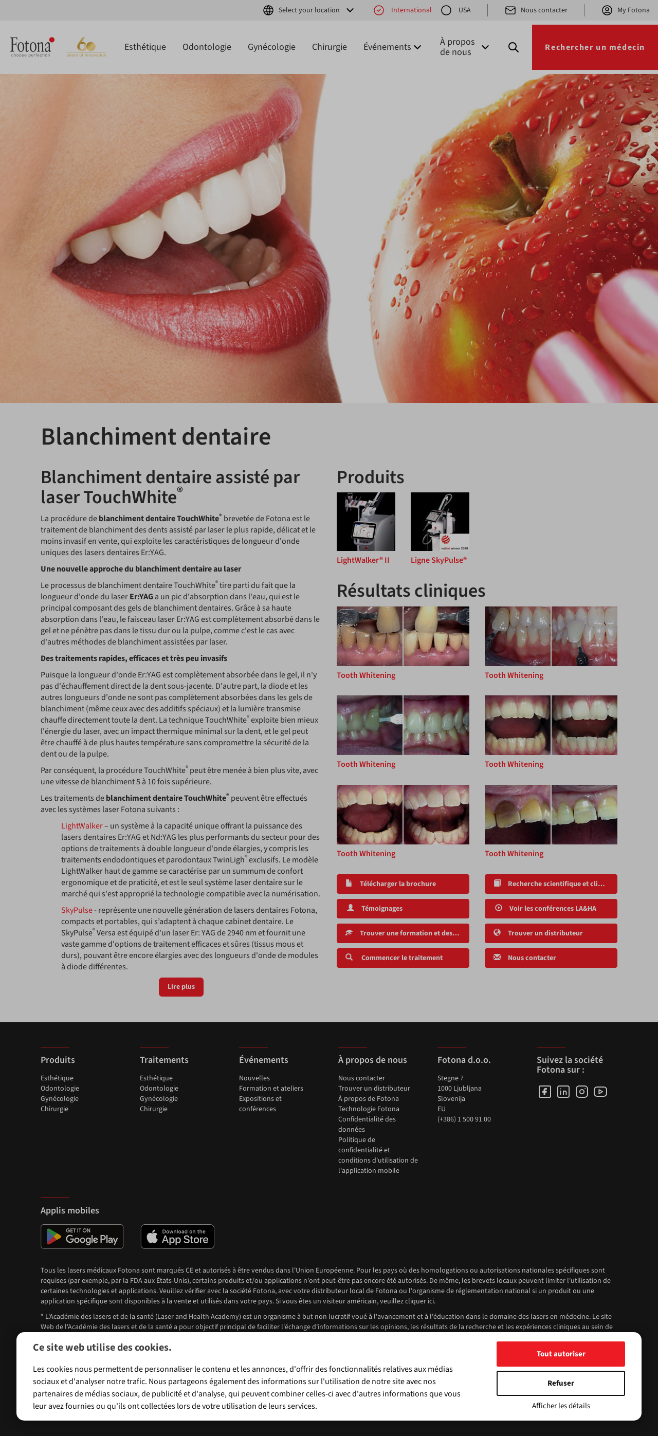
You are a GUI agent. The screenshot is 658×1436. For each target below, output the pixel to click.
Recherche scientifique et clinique (555, 884)
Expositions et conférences (260, 1104)
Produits (58, 1060)
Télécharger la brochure (390, 884)
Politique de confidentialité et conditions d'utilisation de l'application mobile (378, 1155)
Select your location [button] (309, 10)
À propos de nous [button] (465, 47)
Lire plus (181, 987)
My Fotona (625, 10)
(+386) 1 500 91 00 (464, 1119)
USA (455, 10)
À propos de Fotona (368, 1099)
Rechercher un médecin (595, 47)
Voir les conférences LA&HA (545, 909)
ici (431, 1301)
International (402, 10)
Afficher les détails (561, 1406)
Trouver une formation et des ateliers (407, 933)
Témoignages (374, 909)
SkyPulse (77, 910)
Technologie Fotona (368, 1109)
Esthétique (145, 47)
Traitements (164, 1060)
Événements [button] (393, 47)
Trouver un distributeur (538, 933)
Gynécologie (272, 47)
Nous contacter (536, 10)
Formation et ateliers (271, 1088)
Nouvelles (254, 1078)
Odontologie (206, 47)
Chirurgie (329, 47)
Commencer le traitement (394, 958)
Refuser (560, 1383)
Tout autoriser (561, 1354)
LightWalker (82, 826)
